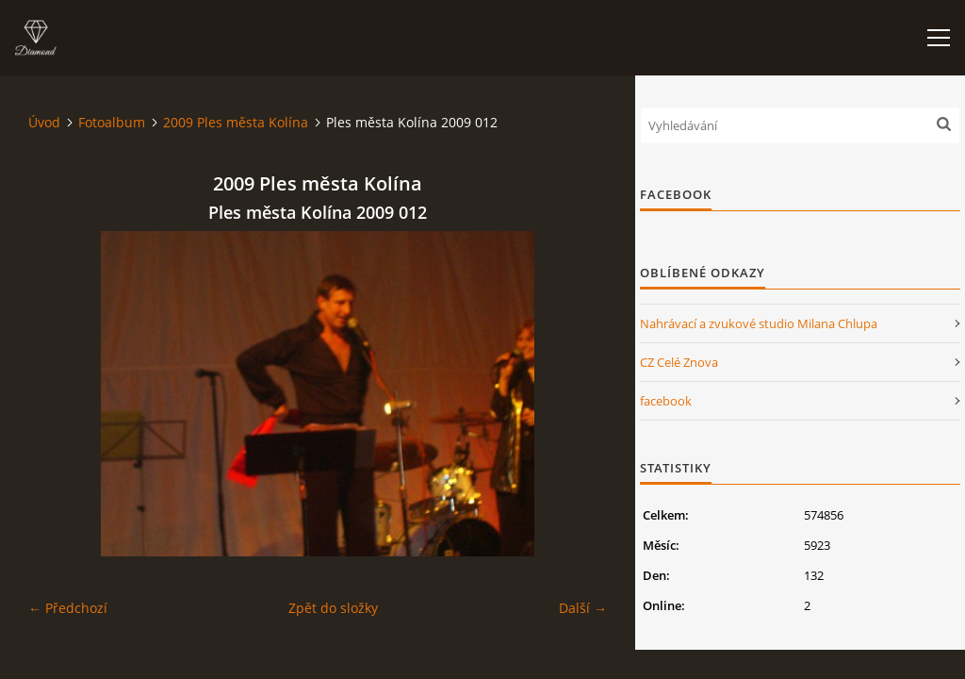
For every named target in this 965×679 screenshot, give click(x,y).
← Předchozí (67, 608)
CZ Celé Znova (679, 362)
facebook (666, 400)
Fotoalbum (111, 122)
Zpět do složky (333, 608)
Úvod (44, 122)
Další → (583, 608)
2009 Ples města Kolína (235, 122)
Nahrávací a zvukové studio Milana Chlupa (758, 323)
